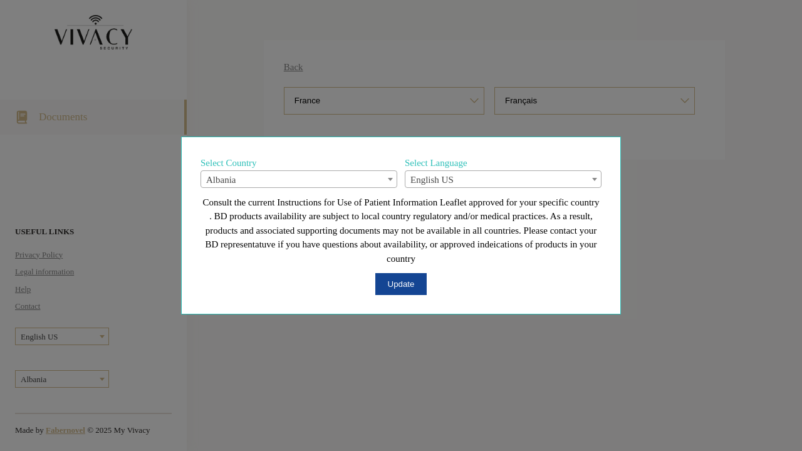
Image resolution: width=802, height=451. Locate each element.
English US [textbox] (432, 180)
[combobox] (298, 179)
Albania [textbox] (221, 180)
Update (401, 284)
